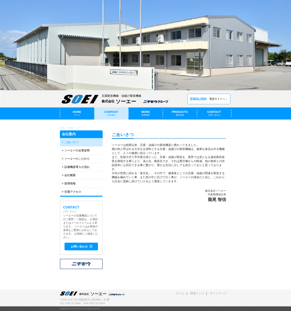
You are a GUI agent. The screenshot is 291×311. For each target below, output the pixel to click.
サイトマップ (218, 293)
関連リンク (197, 293)
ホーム (62, 128)
